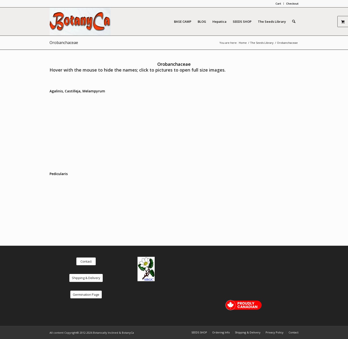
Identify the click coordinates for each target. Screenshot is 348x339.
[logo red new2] (80, 21)
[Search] (293, 21)
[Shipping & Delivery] (86, 278)
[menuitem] (278, 3)
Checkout (292, 3)
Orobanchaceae (64, 42)
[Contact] (86, 261)
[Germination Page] (86, 295)
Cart (278, 3)
